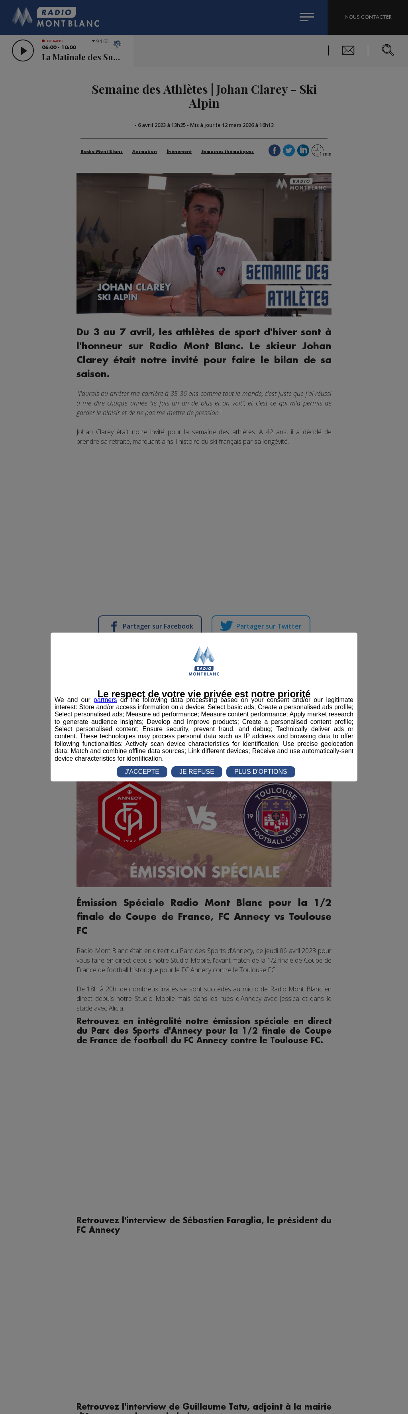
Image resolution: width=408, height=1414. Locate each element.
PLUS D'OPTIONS (260, 771)
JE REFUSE (196, 771)
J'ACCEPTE (142, 771)
